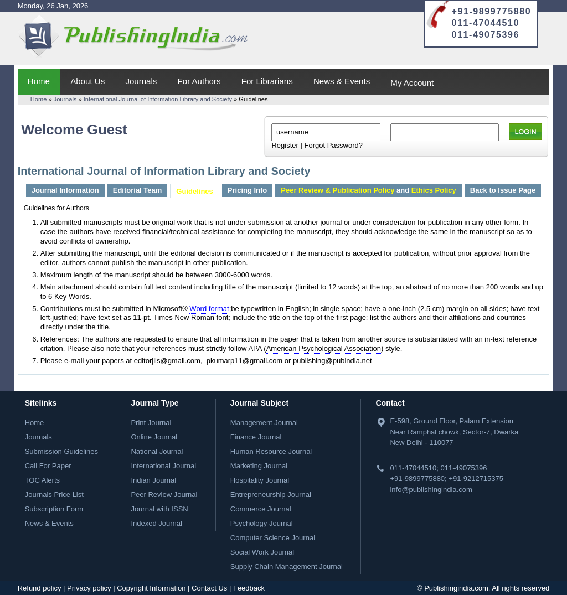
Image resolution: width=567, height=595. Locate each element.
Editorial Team (137, 190)
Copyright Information (151, 588)
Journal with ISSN (159, 509)
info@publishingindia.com (431, 489)
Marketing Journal (258, 466)
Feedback (249, 588)
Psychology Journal (261, 523)
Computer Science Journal (272, 538)
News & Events (341, 81)
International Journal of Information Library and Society (158, 99)
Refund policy (39, 588)
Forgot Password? (333, 145)
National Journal (157, 451)
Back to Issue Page (503, 190)
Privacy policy (89, 588)
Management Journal (264, 422)
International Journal (163, 466)
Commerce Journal (260, 509)
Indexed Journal (156, 523)
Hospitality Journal (259, 480)
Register (284, 145)
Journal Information (65, 190)
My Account (412, 82)
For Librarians (267, 81)
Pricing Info (247, 190)
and (368, 190)
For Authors (199, 81)
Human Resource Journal (271, 451)
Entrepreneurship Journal (270, 494)
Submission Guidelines (61, 451)
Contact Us (209, 588)
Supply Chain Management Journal (286, 566)
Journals (141, 81)
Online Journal (154, 437)
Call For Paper (48, 466)
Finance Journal (256, 437)
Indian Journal (153, 480)
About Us (87, 81)
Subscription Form (54, 509)
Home (39, 81)
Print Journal (151, 422)
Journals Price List (54, 494)
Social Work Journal (262, 552)
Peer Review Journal (164, 494)
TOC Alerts (42, 480)
